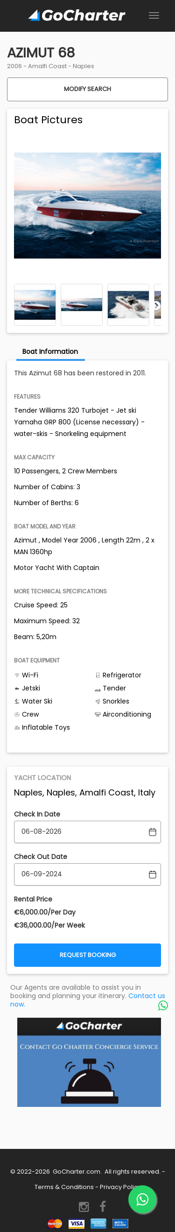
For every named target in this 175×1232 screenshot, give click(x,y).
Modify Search (87, 88)
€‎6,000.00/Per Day (45, 912)
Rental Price (33, 899)
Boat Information (50, 351)
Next (156, 305)
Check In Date (37, 814)
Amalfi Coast (47, 66)
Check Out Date (40, 856)
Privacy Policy (120, 1187)
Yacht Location (42, 778)
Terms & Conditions (64, 1187)
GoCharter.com (75, 1171)
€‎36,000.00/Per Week (49, 925)
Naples (83, 66)
